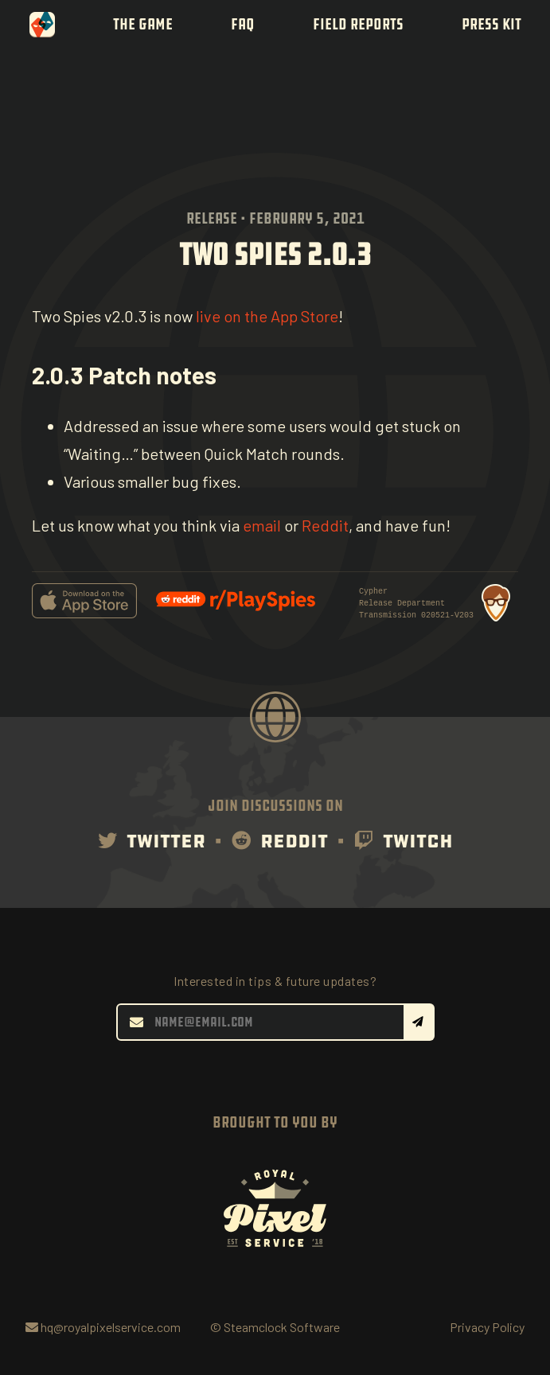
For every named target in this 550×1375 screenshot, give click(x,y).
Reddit (325, 525)
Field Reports (358, 24)
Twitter (151, 841)
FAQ (243, 24)
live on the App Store (267, 315)
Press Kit (491, 24)
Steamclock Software (282, 1326)
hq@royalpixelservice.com (103, 1326)
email (262, 525)
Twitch (403, 841)
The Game (143, 24)
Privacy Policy (487, 1326)
